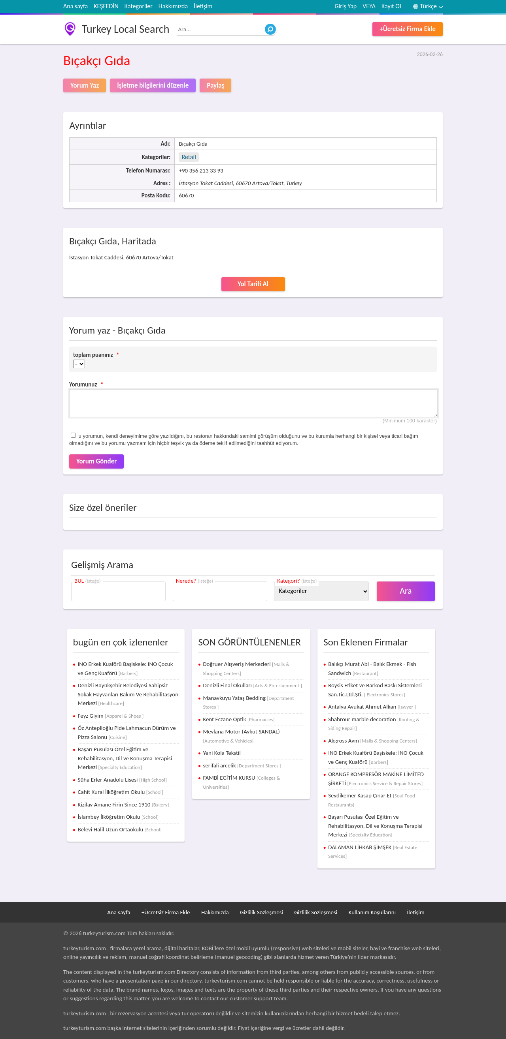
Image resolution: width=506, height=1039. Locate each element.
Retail (188, 157)
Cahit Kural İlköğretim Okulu (120, 791)
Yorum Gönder (96, 461)
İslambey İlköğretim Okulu (118, 816)
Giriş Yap (346, 6)
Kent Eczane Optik (238, 719)
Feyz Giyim (111, 715)
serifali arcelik (242, 765)
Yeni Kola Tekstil (221, 752)
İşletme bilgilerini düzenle (153, 85)
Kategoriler (139, 6)
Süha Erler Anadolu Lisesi (122, 779)
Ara (406, 590)
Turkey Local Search (125, 29)
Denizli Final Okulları (252, 685)
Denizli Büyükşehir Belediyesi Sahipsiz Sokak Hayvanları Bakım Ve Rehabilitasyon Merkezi (128, 694)
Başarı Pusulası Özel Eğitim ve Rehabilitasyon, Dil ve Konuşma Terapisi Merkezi (125, 758)
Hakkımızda (173, 6)
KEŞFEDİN (106, 6)
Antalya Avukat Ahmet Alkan (372, 706)
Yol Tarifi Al (253, 284)
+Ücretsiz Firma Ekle (408, 29)
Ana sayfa (75, 6)
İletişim (203, 6)
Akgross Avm (372, 740)
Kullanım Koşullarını (372, 912)
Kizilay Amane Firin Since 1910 (123, 804)
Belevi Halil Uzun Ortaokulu (120, 829)
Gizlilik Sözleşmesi (261, 912)
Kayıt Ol (391, 6)
